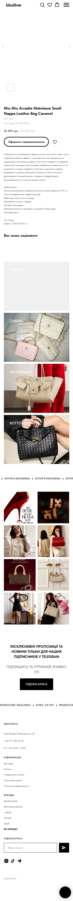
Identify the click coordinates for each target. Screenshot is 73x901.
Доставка (8, 763)
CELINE (7, 818)
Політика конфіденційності (16, 786)
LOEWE (7, 812)
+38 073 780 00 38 (14, 741)
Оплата (7, 769)
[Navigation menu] (66, 5)
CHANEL (16, 321)
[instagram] (6, 860)
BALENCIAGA (20, 372)
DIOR (6, 823)
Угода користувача (13, 780)
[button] (42, 4)
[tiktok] (12, 860)
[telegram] (19, 860)
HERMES (16, 270)
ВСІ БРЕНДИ (10, 829)
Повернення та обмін (14, 774)
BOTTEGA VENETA (24, 423)
